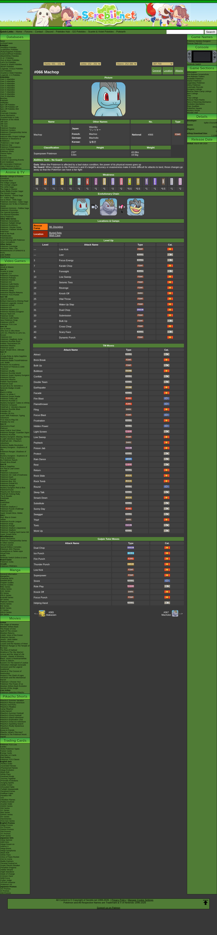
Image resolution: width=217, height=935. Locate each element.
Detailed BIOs (6, 580)
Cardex (3, 111)
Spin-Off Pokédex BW (9, 109)
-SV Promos (5, 827)
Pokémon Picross (7, 377)
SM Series (4, 614)
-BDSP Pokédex (7, 67)
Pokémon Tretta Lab (8, 399)
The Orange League (8, 185)
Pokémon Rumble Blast (10, 409)
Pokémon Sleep (7, 290)
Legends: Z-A (6, 273)
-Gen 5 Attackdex (7, 88)
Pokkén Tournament (8, 382)
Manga (15, 570)
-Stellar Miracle (6, 870)
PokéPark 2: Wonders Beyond (13, 407)
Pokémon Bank (6, 358)
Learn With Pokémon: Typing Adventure (12, 416)
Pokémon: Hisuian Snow (10, 227)
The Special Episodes (9, 212)
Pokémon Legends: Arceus (11, 303)
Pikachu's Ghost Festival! (11, 715)
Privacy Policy (118, 900)
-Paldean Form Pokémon (10, 168)
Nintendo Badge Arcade (10, 388)
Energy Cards (6, 753)
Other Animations (7, 242)
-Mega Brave (5, 848)
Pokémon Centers (7, 130)
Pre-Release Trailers (195, 76)
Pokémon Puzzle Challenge (12, 509)
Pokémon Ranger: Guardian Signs (14, 432)
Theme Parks (6, 153)
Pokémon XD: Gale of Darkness (13, 475)
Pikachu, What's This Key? (11, 732)
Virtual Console (6, 545)
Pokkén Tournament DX (10, 343)
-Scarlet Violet (6, 804)
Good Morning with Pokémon (12, 240)
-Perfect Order (6, 764)
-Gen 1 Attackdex (7, 79)
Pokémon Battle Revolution (11, 445)
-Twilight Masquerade (9, 789)
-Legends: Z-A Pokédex (10, 75)
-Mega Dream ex (7, 844)
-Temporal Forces (7, 791)
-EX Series (4, 817)
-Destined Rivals (7, 776)
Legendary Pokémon (196, 83)
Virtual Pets (5, 553)
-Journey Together (7, 778)
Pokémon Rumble (7, 435)
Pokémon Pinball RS (9, 483)
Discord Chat (5, 158)
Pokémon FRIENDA (8, 566)
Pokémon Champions (9, 276)
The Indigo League (8, 183)
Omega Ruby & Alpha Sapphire (13, 356)
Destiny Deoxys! (7, 642)
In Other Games (7, 543)
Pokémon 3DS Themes (10, 549)
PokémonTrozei (7, 490)
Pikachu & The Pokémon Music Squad (13, 735)
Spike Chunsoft (210, 123)
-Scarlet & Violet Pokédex (11, 73)
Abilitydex (4, 103)
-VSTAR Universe (7, 882)
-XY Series (4, 810)
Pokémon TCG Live (8, 324)
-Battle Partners (7, 861)
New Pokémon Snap (9, 320)
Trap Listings (192, 98)
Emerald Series (6, 597)
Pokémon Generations (9, 221)
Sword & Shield (6, 299)
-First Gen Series (7, 821)
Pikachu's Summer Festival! (12, 713)
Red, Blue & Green (8, 517)
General (157, 70)
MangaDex (5, 576)
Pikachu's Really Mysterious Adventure (12, 727)
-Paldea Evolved (7, 802)
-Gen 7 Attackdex (7, 92)
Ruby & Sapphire (7, 466)
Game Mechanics (7, 115)
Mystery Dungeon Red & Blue (12, 488)
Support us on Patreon (108, 907)
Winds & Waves (7, 267)
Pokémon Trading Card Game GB (14, 532)
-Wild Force (5, 878)
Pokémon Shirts (7, 151)
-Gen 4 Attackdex (7, 86)
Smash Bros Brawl (8, 462)
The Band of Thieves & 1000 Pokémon (12, 368)
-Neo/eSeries (5, 819)
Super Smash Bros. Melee (11, 513)
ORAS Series (6, 612)
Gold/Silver (5, 502)
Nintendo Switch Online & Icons (13, 558)
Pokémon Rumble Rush (10, 341)
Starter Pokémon (194, 81)
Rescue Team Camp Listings (199, 91)
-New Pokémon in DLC (10, 166)
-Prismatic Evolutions (9, 781)
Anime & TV (15, 172)
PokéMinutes (5, 236)
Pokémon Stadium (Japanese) (13, 528)
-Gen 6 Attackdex (7, 90)
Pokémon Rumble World (10, 373)
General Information (8, 574)
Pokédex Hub (63, 31)
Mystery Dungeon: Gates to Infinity (14, 403)
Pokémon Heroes (7, 637)
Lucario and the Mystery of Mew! (14, 644)
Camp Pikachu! (6, 709)
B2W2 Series (5, 608)
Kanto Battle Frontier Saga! (11, 191)
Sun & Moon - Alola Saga (11, 200)
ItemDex (3, 98)
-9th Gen (4, 122)
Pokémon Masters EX (9, 286)
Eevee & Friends (7, 730)
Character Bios (6, 181)
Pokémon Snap (6, 524)
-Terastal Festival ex (8, 863)
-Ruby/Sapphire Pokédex (10, 52)
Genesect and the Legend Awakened (11, 668)
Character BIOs (6, 578)
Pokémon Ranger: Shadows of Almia (13, 453)
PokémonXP (5, 134)
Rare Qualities (193, 106)
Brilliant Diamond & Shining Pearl (14, 301)
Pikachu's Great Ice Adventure (13, 722)
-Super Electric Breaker (10, 865)
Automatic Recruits (195, 87)
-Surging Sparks (7, 783)
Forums (28, 31)
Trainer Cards (6, 751)
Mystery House (193, 110)
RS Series (4, 593)
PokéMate (4, 498)
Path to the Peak (7, 234)
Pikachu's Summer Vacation (12, 700)
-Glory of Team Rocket (9, 857)
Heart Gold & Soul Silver (10, 430)
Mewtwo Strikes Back (9, 627)
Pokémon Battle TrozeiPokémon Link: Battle (14, 361)
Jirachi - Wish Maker (9, 639)
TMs (189, 96)
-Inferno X (4, 846)
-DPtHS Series (6, 815)
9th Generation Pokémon (10, 164)
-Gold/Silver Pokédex (9, 50)
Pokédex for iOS (7, 422)
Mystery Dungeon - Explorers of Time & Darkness (13, 457)
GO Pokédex (79, 31)
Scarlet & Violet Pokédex (101, 31)
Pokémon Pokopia (8, 278)
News (2, 41)
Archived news (6, 43)
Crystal (3, 505)
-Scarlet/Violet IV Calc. (9, 117)
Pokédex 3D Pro (7, 413)
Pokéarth (120, 31)
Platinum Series (7, 602)
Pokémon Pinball (7, 526)
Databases (15, 37)
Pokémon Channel (8, 479)
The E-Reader (6, 496)
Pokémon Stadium (8, 530)
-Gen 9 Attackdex (7, 96)
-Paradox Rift (5, 795)
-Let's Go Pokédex (8, 62)
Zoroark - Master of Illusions (12, 656)
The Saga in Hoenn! (8, 189)
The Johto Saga (7, 187)
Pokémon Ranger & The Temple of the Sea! (14, 647)
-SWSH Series (6, 806)
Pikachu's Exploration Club (11, 720)
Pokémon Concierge (9, 246)
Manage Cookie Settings (140, 900)
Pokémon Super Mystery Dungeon (14, 375)
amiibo (3, 555)
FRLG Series (5, 595)
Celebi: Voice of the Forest (11, 635)
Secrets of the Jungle (9, 688)
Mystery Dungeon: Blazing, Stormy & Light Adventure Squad (15, 438)
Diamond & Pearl (7, 426)
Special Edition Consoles (10, 547)
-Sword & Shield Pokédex (11, 64)
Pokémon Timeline (8, 128)
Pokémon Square (194, 108)
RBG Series (5, 587)
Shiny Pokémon (7, 217)
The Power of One (8, 629)
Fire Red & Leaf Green (9, 469)
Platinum (4, 428)
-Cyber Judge (6, 880)
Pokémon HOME (7, 305)
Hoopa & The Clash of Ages (12, 675)
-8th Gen (4, 124)
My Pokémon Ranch (8, 460)
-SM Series (5, 808)
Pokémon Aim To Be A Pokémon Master (14, 205)
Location (168, 70)
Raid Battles (5, 757)
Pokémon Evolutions (9, 225)
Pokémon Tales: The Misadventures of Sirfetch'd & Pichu (12, 250)
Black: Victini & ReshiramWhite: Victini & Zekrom (13, 659)
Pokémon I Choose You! (10, 682)
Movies (15, 618)
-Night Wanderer (7, 872)
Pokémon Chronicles (9, 210)
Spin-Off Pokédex (7, 105)
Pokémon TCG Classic (9, 759)
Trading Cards (15, 740)
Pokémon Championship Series (13, 132)
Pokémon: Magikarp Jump (11, 339)
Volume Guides (6, 585)
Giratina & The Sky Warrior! (12, 652)
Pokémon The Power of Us (11, 684)
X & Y (2, 354)
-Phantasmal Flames (9, 768)
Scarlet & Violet (6, 271)
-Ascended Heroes (8, 766)
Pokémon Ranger (7, 485)
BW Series (4, 606)
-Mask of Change (7, 874)
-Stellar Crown (6, 785)
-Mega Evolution (7, 770)
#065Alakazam (51, 613)
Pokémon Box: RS (8, 481)
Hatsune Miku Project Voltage (12, 136)
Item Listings (192, 93)
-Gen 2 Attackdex (7, 81)
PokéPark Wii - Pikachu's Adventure (10, 442)
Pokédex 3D (5, 411)
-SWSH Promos (7, 829)
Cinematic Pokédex (8, 113)
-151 (2, 798)
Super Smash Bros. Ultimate (12, 350)
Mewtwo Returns (7, 633)
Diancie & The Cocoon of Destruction (10, 672)
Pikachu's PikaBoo (8, 707)
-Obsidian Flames (7, 800)
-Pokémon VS (6, 884)
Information (192, 72)
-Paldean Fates (6, 793)
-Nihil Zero (4, 842)
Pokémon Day (6, 145)
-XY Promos (5, 834)
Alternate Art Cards (8, 755)
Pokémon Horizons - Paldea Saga (14, 208)
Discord (49, 31)
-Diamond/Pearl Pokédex (10, 54)
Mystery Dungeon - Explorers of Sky (13, 448)
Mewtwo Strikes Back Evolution (13, 686)
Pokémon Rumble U (8, 401)
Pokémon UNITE (7, 288)
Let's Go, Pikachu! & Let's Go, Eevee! (13, 334)
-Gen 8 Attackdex (7, 94)
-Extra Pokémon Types (9, 749)
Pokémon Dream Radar (10, 396)
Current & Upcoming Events (12, 160)
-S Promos (4, 891)
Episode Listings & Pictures (11, 176)
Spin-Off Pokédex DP (9, 107)
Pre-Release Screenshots (198, 74)
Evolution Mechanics (196, 104)
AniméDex (4, 178)
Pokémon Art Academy (9, 365)
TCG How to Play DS (9, 420)
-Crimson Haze (6, 876)
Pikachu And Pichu (8, 705)
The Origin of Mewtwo (9, 625)
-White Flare (5, 774)
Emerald (3, 471)
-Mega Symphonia (8, 851)
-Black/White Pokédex (9, 56)
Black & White (6, 392)
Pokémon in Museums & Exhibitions (10, 140)
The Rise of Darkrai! (8, 650)
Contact (39, 31)
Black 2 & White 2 (7, 394)
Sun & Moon (5, 329)
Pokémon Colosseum (9, 473)
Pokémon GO (6, 282)
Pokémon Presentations (10, 147)
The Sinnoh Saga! (7, 193)
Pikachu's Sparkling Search (11, 724)
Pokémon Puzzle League (10, 522)
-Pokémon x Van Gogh (9, 143)
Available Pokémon (195, 79)
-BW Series (5, 812)
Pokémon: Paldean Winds (11, 229)
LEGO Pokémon (7, 149)
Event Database (7, 162)
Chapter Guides (7, 583)
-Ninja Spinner (6, 840)
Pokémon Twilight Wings (10, 223)
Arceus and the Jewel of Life (12, 654)
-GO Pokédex (6, 71)
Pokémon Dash (6, 477)
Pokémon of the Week (9, 120)
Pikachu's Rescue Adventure (12, 703)
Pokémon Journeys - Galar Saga (14, 202)
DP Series (4, 600)
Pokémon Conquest (8, 405)
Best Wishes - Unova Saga (11, 195)
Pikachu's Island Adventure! (12, 717)
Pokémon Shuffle (7, 371)
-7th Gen (4, 126)
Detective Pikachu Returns (11, 293)
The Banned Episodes (9, 215)
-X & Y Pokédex (7, 58)
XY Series (4, 610)
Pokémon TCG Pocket (9, 295)
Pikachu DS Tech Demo (10, 492)
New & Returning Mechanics (199, 102)
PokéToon (4, 231)
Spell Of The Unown (8, 631)
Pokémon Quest (7, 348)
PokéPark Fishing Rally (10, 494)
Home (19, 31)
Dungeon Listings (194, 89)
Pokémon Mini (6, 511)
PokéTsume (5, 257)
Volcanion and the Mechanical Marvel (13, 679)
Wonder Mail (192, 113)
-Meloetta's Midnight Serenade (13, 665)
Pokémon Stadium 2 (8, 507)
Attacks (179, 70)
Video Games (15, 261)
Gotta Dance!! (6, 711)
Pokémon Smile (7, 316)
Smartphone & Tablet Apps (11, 551)
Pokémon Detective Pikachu (12, 692)
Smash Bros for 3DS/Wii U (11, 386)
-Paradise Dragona (8, 868)
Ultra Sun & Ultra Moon (10, 331)
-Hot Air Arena (6, 859)
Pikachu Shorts (15, 696)
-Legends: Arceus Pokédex (11, 69)
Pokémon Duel (6, 384)
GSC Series (5, 591)
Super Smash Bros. (8, 534)
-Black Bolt (4, 772)
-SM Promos (5, 831)
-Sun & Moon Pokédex (9, 60)
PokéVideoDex (6, 238)
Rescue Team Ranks (196, 100)
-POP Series (5, 836)
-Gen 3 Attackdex (7, 83)
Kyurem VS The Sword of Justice (14, 663)
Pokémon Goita (6, 562)
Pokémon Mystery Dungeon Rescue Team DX (12, 313)
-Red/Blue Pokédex (8, 47)
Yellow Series (6, 589)
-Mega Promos (6, 825)
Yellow (3, 519)
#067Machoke (166, 613)
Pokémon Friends (7, 280)
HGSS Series (6, 604)
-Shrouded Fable (7, 787)
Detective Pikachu (7, 346)
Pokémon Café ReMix (9, 284)
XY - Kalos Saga (7, 198)
